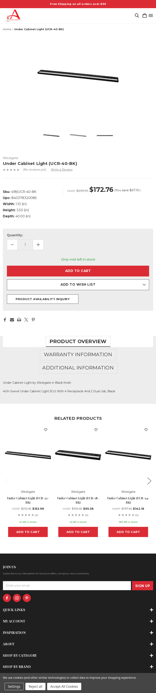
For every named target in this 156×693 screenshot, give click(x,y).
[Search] (137, 15)
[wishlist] (45, 430)
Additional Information (78, 368)
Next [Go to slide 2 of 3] (149, 481)
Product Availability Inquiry (43, 299)
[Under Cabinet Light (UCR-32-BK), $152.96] (28, 455)
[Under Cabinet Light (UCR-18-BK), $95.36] (78, 455)
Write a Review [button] (62, 169)
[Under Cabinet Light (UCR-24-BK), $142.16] (128, 455)
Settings (14, 686)
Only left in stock (78, 259)
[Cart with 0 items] (144, 15)
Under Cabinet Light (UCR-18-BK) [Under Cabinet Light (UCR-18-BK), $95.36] (78, 500)
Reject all (35, 686)
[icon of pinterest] (27, 598)
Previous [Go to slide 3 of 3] (7, 481)
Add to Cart (28, 532)
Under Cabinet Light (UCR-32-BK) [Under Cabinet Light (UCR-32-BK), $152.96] (28, 500)
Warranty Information (78, 354)
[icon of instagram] (17, 598)
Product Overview (78, 341)
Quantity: (15, 235)
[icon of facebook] (7, 598)
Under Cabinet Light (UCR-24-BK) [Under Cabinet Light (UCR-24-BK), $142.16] (128, 500)
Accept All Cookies (64, 686)
